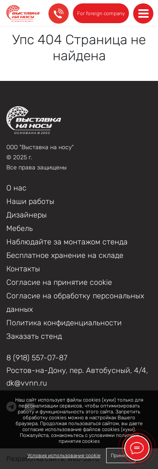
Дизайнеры (26, 215)
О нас (16, 188)
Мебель (19, 228)
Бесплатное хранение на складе (64, 255)
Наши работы (30, 201)
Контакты (23, 268)
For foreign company (101, 13)
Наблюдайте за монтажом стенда (67, 242)
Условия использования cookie (64, 455)
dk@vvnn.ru (26, 383)
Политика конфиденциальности (64, 322)
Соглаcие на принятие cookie (59, 282)
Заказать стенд (34, 336)
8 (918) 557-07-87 (36, 357)
